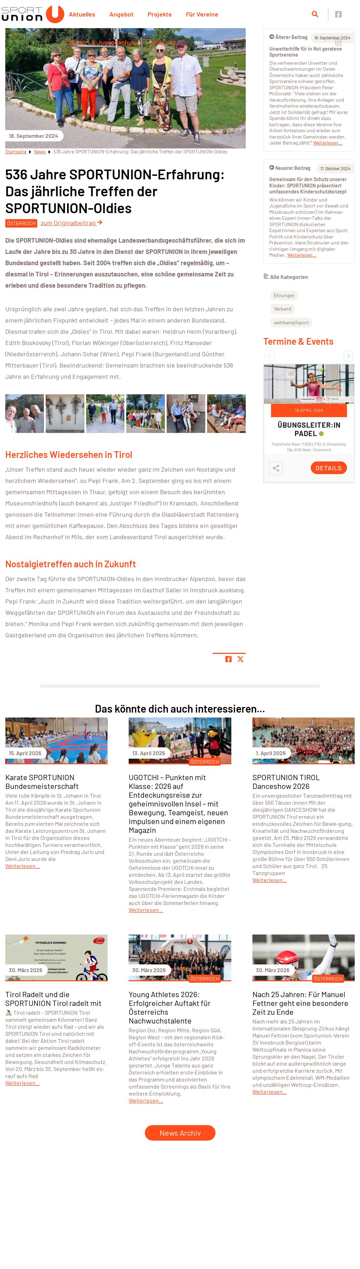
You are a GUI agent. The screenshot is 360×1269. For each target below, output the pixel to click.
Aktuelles (82, 14)
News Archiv (180, 1132)
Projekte (160, 14)
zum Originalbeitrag (72, 223)
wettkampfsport (291, 322)
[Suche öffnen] (315, 14)
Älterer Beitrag (288, 37)
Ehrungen (284, 295)
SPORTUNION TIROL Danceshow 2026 (286, 781)
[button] (269, 356)
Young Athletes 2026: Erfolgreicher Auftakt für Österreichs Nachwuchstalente (170, 1007)
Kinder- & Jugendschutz (103, 42)
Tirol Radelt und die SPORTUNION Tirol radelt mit (53, 998)
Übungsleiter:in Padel (309, 429)
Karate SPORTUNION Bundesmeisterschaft (42, 781)
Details (329, 468)
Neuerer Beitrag (289, 168)
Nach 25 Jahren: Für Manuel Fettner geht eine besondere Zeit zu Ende (300, 1002)
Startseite (15, 151)
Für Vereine (202, 14)
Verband (282, 309)
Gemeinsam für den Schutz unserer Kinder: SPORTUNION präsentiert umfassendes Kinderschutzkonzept (308, 185)
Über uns (163, 42)
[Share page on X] (240, 659)
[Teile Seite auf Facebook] (228, 659)
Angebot (121, 14)
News (40, 151)
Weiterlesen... (327, 143)
